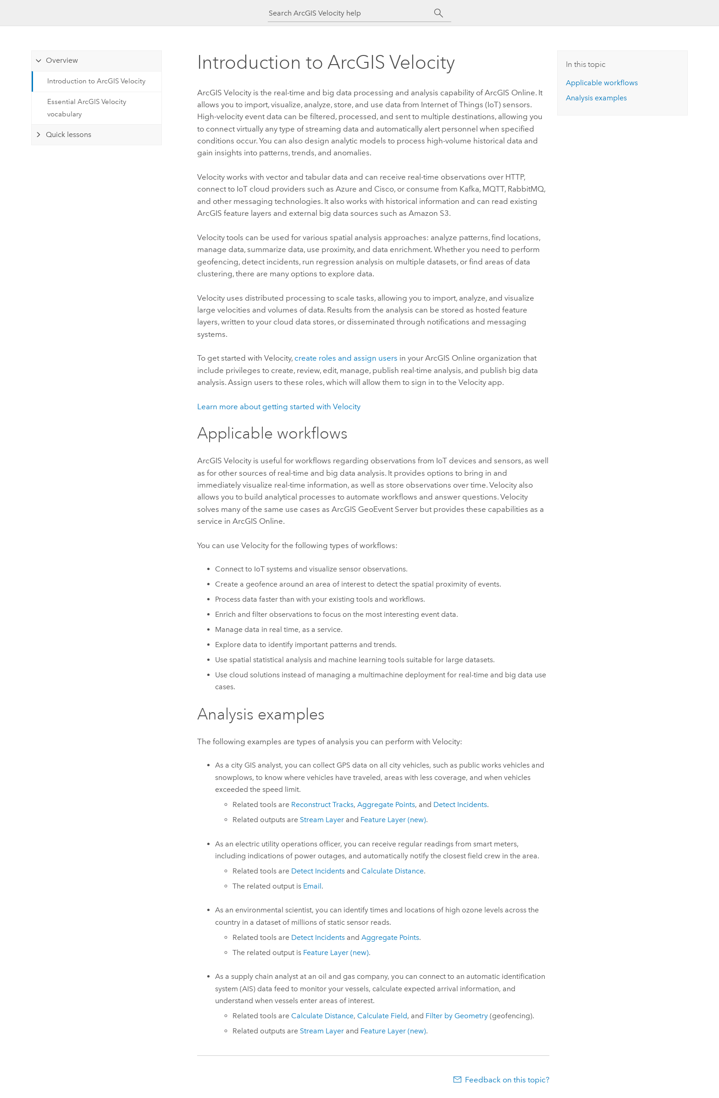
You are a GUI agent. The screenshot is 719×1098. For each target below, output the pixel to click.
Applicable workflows (602, 82)
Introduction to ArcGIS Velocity (96, 81)
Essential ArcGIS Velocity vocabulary (86, 108)
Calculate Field (382, 1015)
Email (312, 886)
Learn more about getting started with (278, 406)
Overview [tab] (62, 60)
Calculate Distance (392, 871)
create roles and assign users (346, 357)
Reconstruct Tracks (322, 804)
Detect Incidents (460, 804)
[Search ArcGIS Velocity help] (351, 13)
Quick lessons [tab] (68, 134)
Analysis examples (596, 97)
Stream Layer (322, 819)
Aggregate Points (386, 804)
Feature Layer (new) (393, 819)
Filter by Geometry (457, 1015)
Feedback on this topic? (507, 1079)
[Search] (438, 13)
